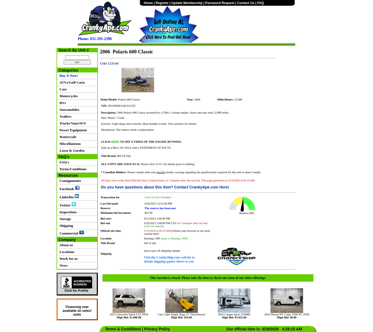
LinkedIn (68, 196)
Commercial (71, 232)
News (63, 265)
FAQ (260, 3)
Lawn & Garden (71, 150)
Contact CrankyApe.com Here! (201, 187)
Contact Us (245, 3)
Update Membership (187, 3)
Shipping (65, 226)
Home (148, 3)
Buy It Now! (68, 76)
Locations (66, 252)
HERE (115, 141)
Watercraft (67, 137)
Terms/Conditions (72, 169)
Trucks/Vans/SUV (72, 123)
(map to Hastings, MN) (174, 238)
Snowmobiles (68, 110)
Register (162, 3)
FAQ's (63, 162)
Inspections (67, 212)
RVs (62, 103)
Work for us (68, 259)
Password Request (219, 3)
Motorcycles (68, 96)
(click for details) (154, 226)
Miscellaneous (69, 144)
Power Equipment (72, 130)
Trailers (65, 116)
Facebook (69, 188)
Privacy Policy (157, 329)
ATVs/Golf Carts (71, 82)
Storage (64, 219)
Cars (62, 89)
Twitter (67, 204)
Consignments (69, 181)
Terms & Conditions (123, 329)
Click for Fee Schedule (158, 197)
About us (65, 245)
